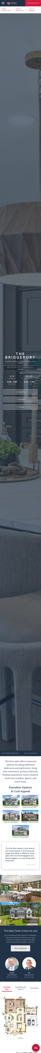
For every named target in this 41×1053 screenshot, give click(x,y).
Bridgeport (32, 10)
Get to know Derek (12, 977)
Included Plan (6, 988)
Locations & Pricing (10, 753)
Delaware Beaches (7, 10)
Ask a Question (30, 753)
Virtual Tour (20, 392)
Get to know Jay (29, 977)
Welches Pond (20, 10)
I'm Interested (33, 3)
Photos (20, 407)
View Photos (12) (30, 921)
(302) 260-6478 (29, 975)
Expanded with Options (20, 988)
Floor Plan (20, 399)
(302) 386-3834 (12, 975)
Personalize (34, 988)
